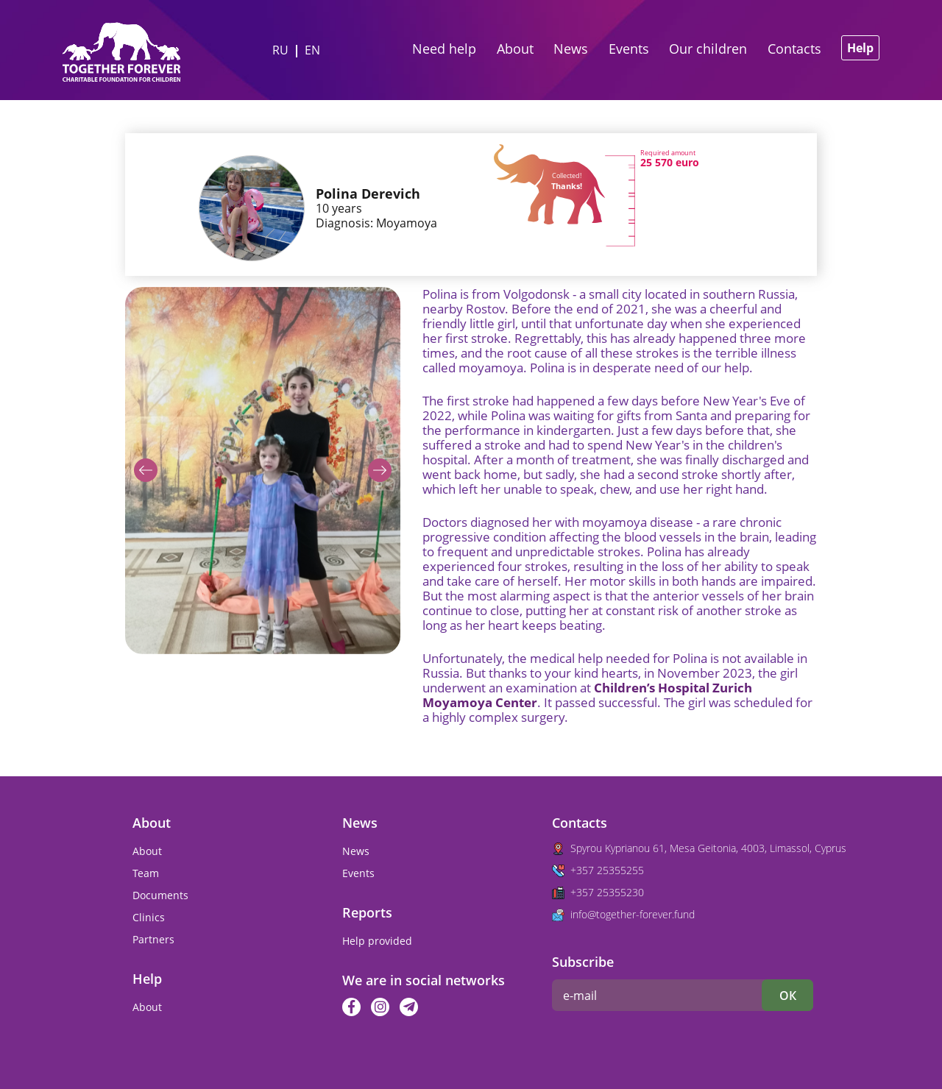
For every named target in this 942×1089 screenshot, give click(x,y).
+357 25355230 (607, 892)
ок (787, 995)
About (515, 48)
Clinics (148, 917)
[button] (145, 470)
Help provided (377, 941)
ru (280, 50)
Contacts (794, 48)
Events (629, 48)
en (312, 50)
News (570, 48)
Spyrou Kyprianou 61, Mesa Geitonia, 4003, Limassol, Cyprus (708, 848)
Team (145, 873)
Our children (708, 48)
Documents (160, 895)
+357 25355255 (607, 870)
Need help (444, 48)
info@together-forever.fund (632, 914)
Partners (153, 939)
